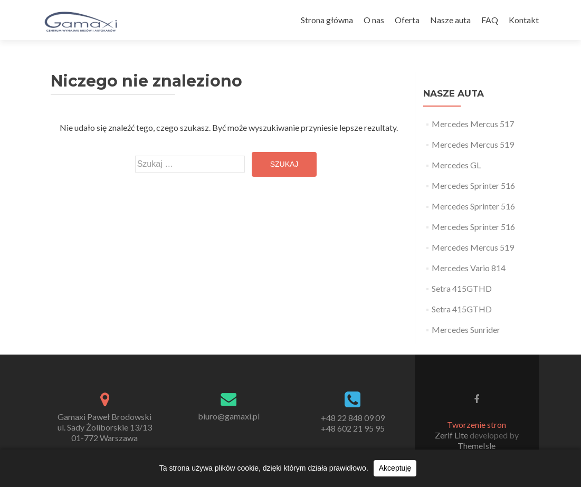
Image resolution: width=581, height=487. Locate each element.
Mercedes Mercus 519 (473, 144)
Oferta (407, 20)
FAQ (489, 20)
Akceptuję (395, 468)
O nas (374, 20)
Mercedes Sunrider (466, 329)
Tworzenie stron (476, 424)
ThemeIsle (477, 446)
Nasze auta (450, 20)
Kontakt (524, 20)
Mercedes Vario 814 (469, 268)
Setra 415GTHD (462, 288)
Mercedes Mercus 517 (473, 124)
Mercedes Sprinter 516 (473, 185)
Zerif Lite (452, 435)
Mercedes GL (456, 165)
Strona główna (327, 20)
